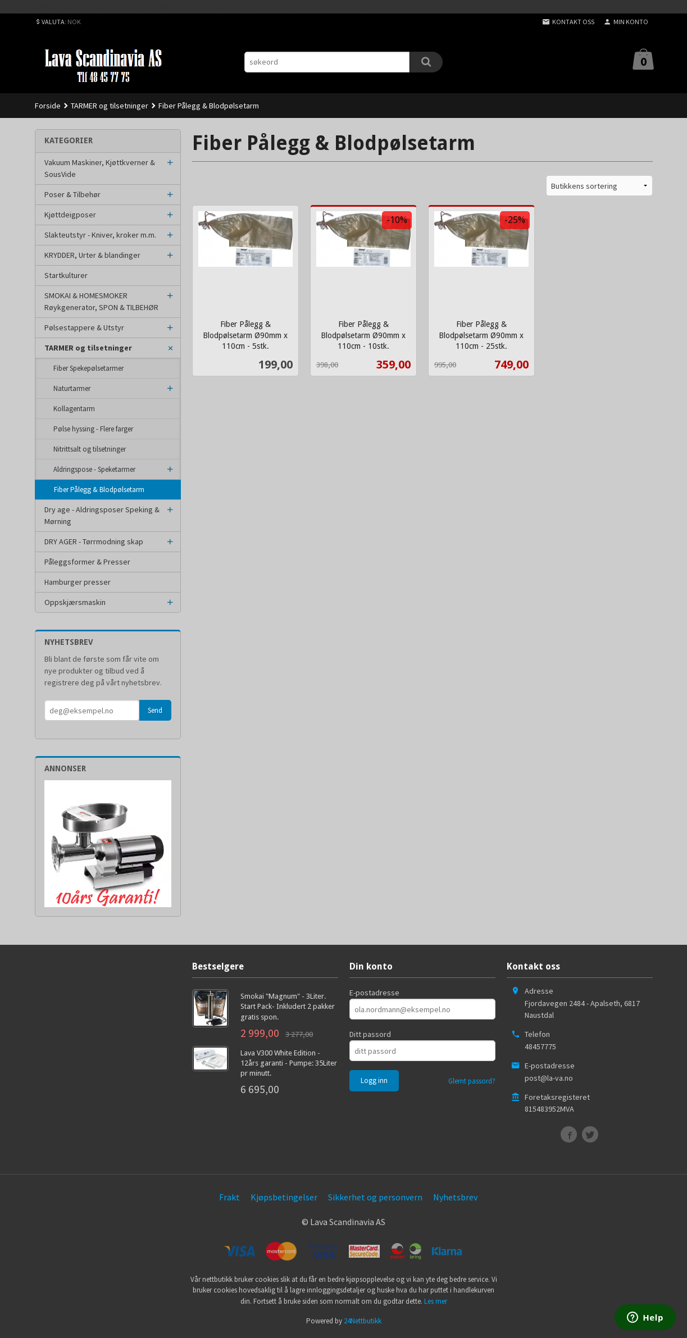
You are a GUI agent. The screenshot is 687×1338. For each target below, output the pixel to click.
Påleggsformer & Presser (87, 562)
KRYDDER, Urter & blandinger (92, 255)
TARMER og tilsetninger (88, 348)
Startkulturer (66, 275)
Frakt (229, 1197)
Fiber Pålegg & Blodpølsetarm (99, 489)
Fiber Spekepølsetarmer (88, 368)
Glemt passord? (471, 1081)
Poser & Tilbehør (72, 194)
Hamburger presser (77, 582)
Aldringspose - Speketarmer (94, 469)
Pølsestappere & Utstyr (84, 327)
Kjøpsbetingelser (284, 1197)
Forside (48, 106)
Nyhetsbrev (455, 1197)
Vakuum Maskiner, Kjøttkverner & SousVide (99, 168)
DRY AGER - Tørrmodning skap (93, 541)
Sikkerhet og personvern (375, 1197)
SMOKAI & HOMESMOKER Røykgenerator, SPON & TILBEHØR (101, 301)
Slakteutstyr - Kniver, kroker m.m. (100, 235)
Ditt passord (370, 1034)
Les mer (435, 1301)
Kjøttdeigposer (70, 215)
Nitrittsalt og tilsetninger (89, 449)
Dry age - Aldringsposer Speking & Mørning (102, 515)
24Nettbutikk (362, 1321)
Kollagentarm (74, 408)
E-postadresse (374, 992)
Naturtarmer (71, 388)
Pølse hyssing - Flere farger (93, 429)
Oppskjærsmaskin (75, 602)
